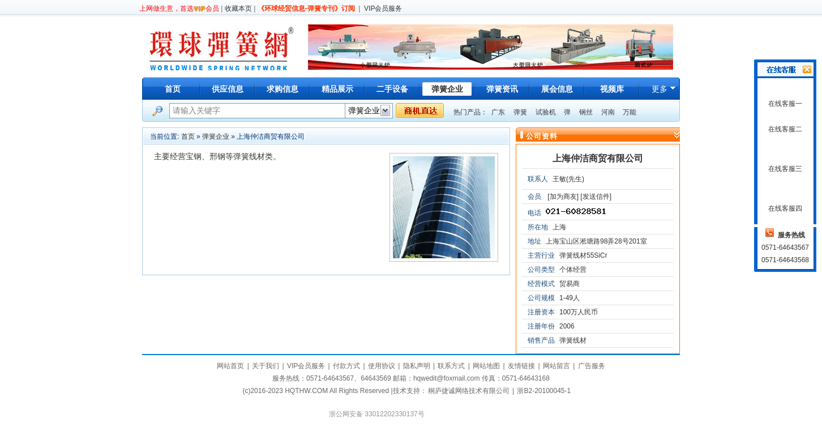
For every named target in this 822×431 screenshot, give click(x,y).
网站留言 (556, 366)
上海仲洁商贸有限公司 (598, 158)
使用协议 (381, 366)
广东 (498, 112)
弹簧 (520, 112)
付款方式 (346, 366)
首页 (173, 88)
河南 (608, 112)
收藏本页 (238, 8)
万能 (629, 112)
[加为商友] (563, 196)
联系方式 (451, 366)
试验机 (546, 112)
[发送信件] (595, 196)
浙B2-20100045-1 (544, 391)
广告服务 (591, 366)
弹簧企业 (215, 136)
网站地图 (486, 366)
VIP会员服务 (383, 8)
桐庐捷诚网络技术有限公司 (469, 391)
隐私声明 (416, 366)
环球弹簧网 (220, 46)
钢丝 (586, 112)
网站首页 (230, 366)
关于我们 (265, 366)
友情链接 (521, 366)
